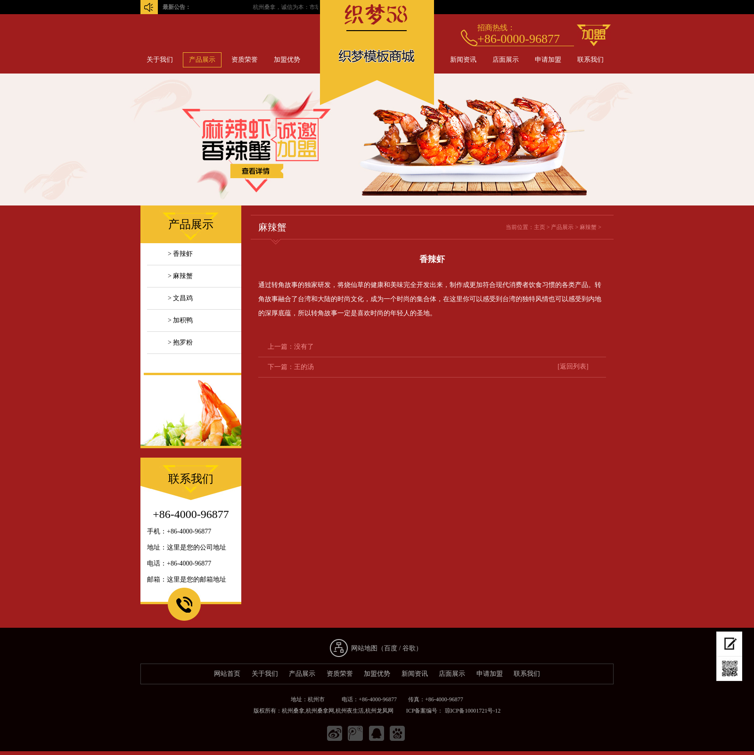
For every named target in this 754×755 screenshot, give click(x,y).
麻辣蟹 (588, 227)
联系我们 (590, 59)
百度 (390, 648)
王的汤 (304, 366)
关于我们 (160, 59)
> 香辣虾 (180, 253)
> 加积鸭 (180, 320)
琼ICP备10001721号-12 (472, 710)
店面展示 (505, 59)
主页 (539, 227)
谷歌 (409, 648)
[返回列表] (572, 366)
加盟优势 (287, 59)
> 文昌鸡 (180, 298)
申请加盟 (548, 59)
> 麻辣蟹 (180, 275)
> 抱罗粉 (180, 342)
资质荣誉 (244, 59)
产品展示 (202, 59)
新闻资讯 (463, 59)
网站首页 (227, 673)
